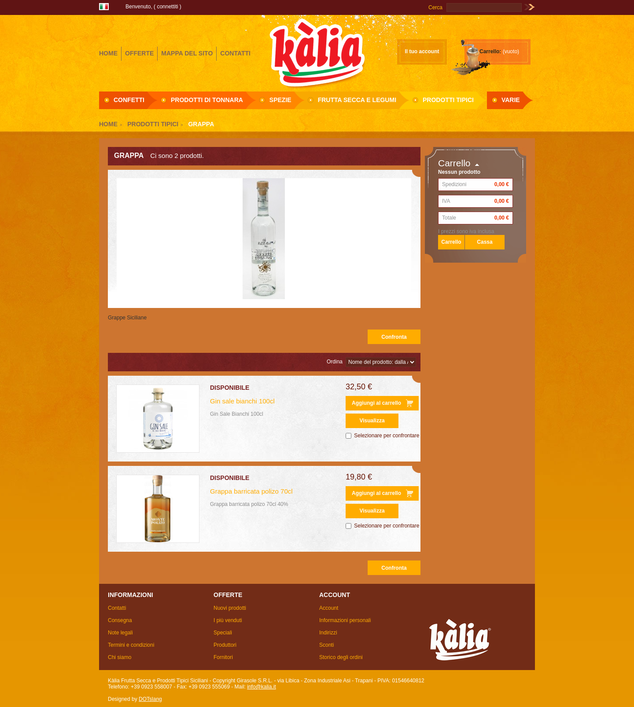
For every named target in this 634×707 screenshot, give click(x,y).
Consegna (120, 620)
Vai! (529, 7)
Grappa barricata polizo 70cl (251, 491)
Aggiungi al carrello (376, 403)
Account (328, 608)
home (108, 53)
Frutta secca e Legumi (357, 99)
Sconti (326, 645)
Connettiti (167, 7)
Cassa (484, 242)
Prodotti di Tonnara (207, 99)
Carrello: (490, 51)
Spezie (280, 99)
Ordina (335, 362)
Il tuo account (422, 51)
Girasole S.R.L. (317, 52)
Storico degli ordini (341, 657)
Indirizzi (328, 633)
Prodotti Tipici (448, 99)
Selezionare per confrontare (386, 435)
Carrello (454, 163)
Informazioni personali (345, 620)
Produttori (225, 645)
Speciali (223, 633)
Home (108, 124)
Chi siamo (119, 657)
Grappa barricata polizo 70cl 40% (249, 504)
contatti (235, 53)
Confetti (129, 99)
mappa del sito (187, 53)
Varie (510, 99)
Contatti (117, 608)
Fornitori (223, 657)
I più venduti (228, 620)
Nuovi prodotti (230, 608)
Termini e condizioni (131, 645)
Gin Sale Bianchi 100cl (236, 414)
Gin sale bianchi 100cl (242, 401)
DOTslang (150, 699)
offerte (139, 53)
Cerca (435, 7)
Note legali (120, 633)
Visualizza (371, 421)
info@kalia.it (261, 687)
